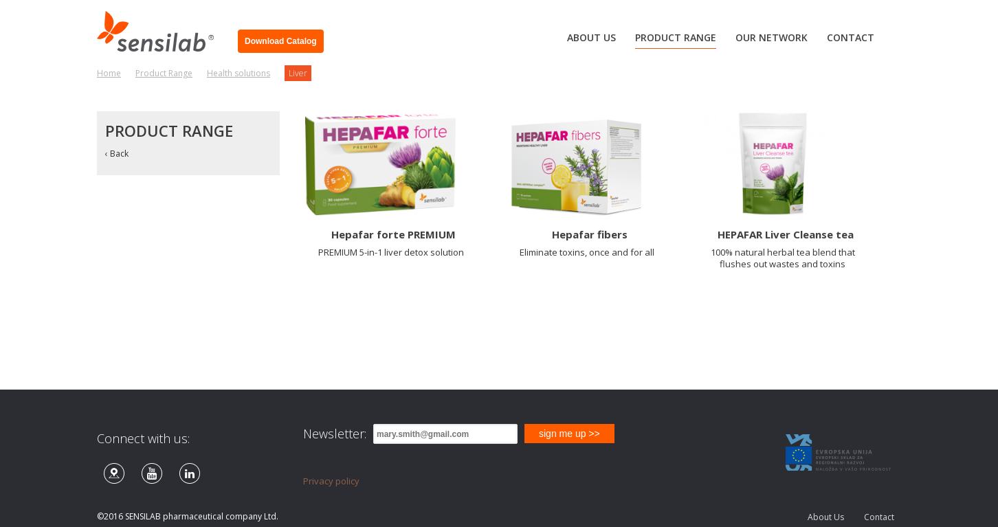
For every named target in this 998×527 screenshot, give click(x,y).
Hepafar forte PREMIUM (393, 234)
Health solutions (238, 73)
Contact (879, 517)
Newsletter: (334, 433)
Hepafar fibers (590, 234)
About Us (826, 517)
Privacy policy (331, 481)
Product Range (163, 73)
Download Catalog (281, 41)
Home (109, 73)
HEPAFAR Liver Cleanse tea (786, 234)
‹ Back (117, 153)
